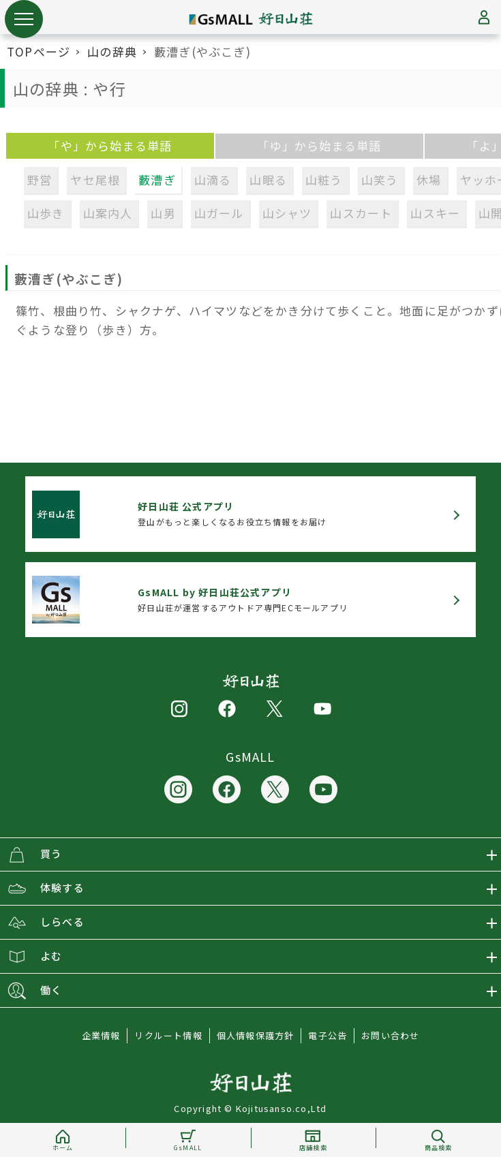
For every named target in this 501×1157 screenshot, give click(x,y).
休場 (428, 179)
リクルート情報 (168, 1035)
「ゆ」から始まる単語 (319, 145)
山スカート (361, 212)
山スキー (435, 212)
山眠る (268, 179)
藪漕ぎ (157, 179)
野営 (39, 179)
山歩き (46, 212)
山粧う (324, 179)
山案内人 (108, 212)
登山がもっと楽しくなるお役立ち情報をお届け (232, 513)
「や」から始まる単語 (110, 145)
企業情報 (101, 1035)
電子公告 (327, 1035)
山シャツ (287, 212)
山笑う (380, 179)
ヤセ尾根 (95, 179)
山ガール (219, 212)
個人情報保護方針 (255, 1035)
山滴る (213, 179)
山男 (163, 212)
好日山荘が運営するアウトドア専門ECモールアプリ (243, 599)
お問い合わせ (390, 1035)
